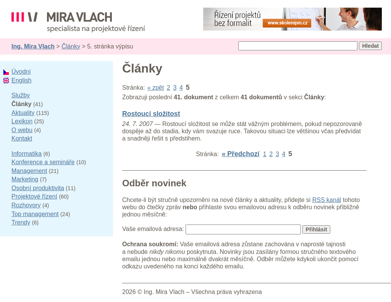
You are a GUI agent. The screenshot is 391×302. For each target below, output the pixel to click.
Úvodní (21, 71)
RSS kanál (326, 200)
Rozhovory (25, 205)
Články (70, 46)
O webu (21, 130)
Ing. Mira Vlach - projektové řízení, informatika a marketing (78, 22)
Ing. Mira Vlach (33, 46)
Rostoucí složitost (151, 114)
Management (29, 171)
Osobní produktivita (37, 188)
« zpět (155, 87)
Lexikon (21, 121)
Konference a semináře (42, 162)
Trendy (20, 222)
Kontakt (21, 138)
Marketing (24, 179)
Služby (20, 95)
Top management (35, 214)
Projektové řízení (34, 196)
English (21, 80)
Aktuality (22, 113)
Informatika (26, 153)
